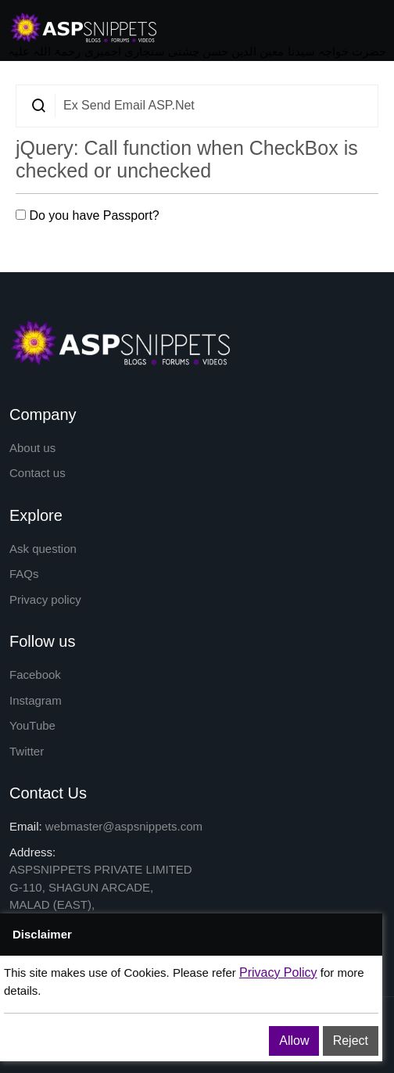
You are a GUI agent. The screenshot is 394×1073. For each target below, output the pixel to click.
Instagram (35, 700)
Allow (294, 1040)
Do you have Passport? (87, 215)
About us (32, 447)
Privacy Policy (278, 972)
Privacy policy (45, 599)
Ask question (43, 548)
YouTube (32, 725)
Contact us (37, 472)
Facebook (35, 674)
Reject (350, 1040)
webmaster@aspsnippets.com (123, 826)
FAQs (24, 573)
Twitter (26, 751)
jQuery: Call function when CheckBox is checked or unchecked (187, 159)
